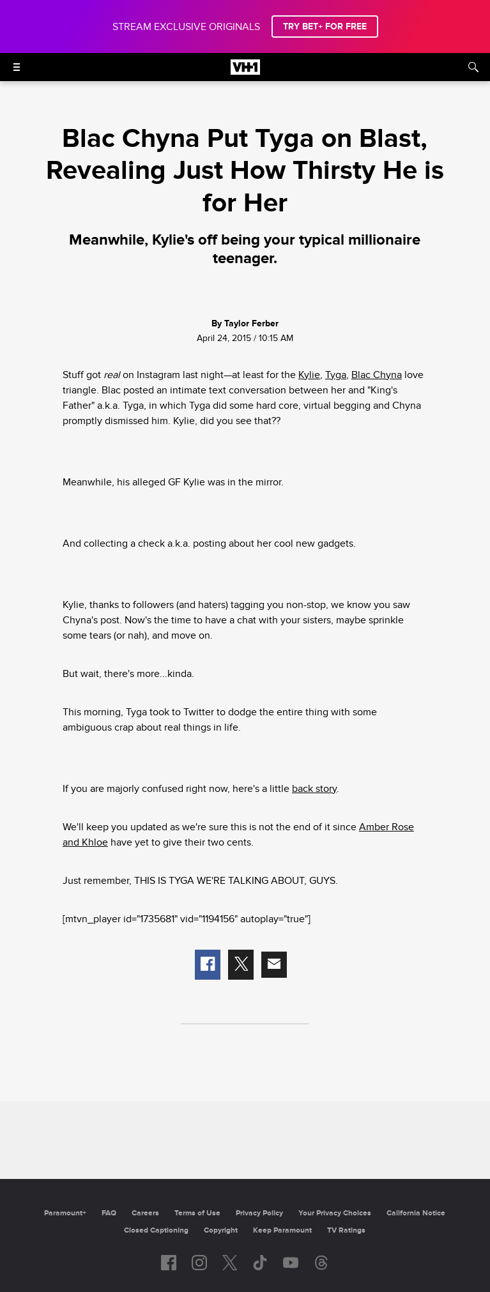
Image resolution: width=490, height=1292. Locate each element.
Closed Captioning (156, 1230)
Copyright (221, 1230)
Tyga (335, 375)
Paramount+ (65, 1213)
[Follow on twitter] (229, 1262)
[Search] (473, 67)
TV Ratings (346, 1230)
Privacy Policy (259, 1213)
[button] (207, 965)
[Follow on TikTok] (260, 1262)
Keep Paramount (282, 1230)
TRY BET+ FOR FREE (325, 26)
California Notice (416, 1213)
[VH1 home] (245, 71)
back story (314, 788)
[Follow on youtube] (290, 1262)
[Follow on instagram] (199, 1262)
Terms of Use (197, 1213)
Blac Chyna (376, 375)
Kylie (309, 375)
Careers (145, 1213)
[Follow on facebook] (168, 1262)
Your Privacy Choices (334, 1213)
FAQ (109, 1213)
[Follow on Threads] (321, 1262)
